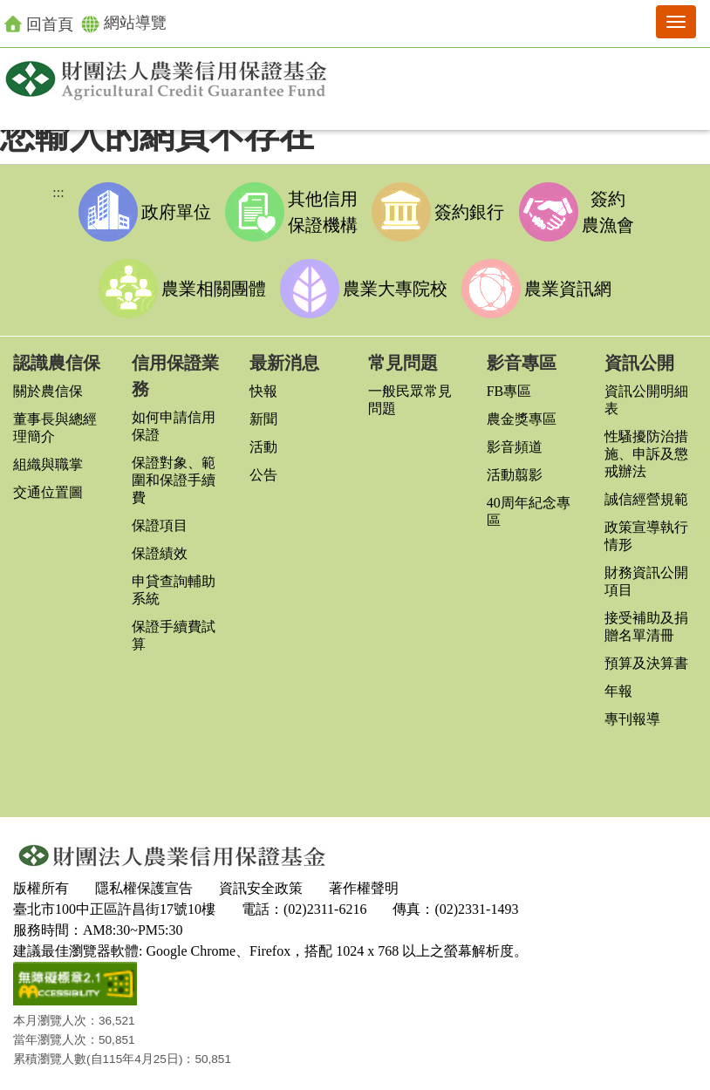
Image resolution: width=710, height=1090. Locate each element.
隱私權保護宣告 (144, 888)
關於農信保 (48, 391)
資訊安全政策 (261, 888)
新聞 (263, 419)
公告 (263, 474)
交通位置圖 (48, 492)
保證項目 (160, 525)
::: (58, 192)
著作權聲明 (364, 888)
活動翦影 (515, 474)
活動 (263, 446)
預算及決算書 (646, 663)
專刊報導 (632, 719)
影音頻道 (515, 446)
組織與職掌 (48, 464)
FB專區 (509, 391)
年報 (618, 691)
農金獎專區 (521, 419)
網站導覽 (124, 23)
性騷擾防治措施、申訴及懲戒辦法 (646, 454)
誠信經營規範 (646, 499)
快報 (263, 391)
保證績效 (160, 553)
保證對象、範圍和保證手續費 (173, 480)
